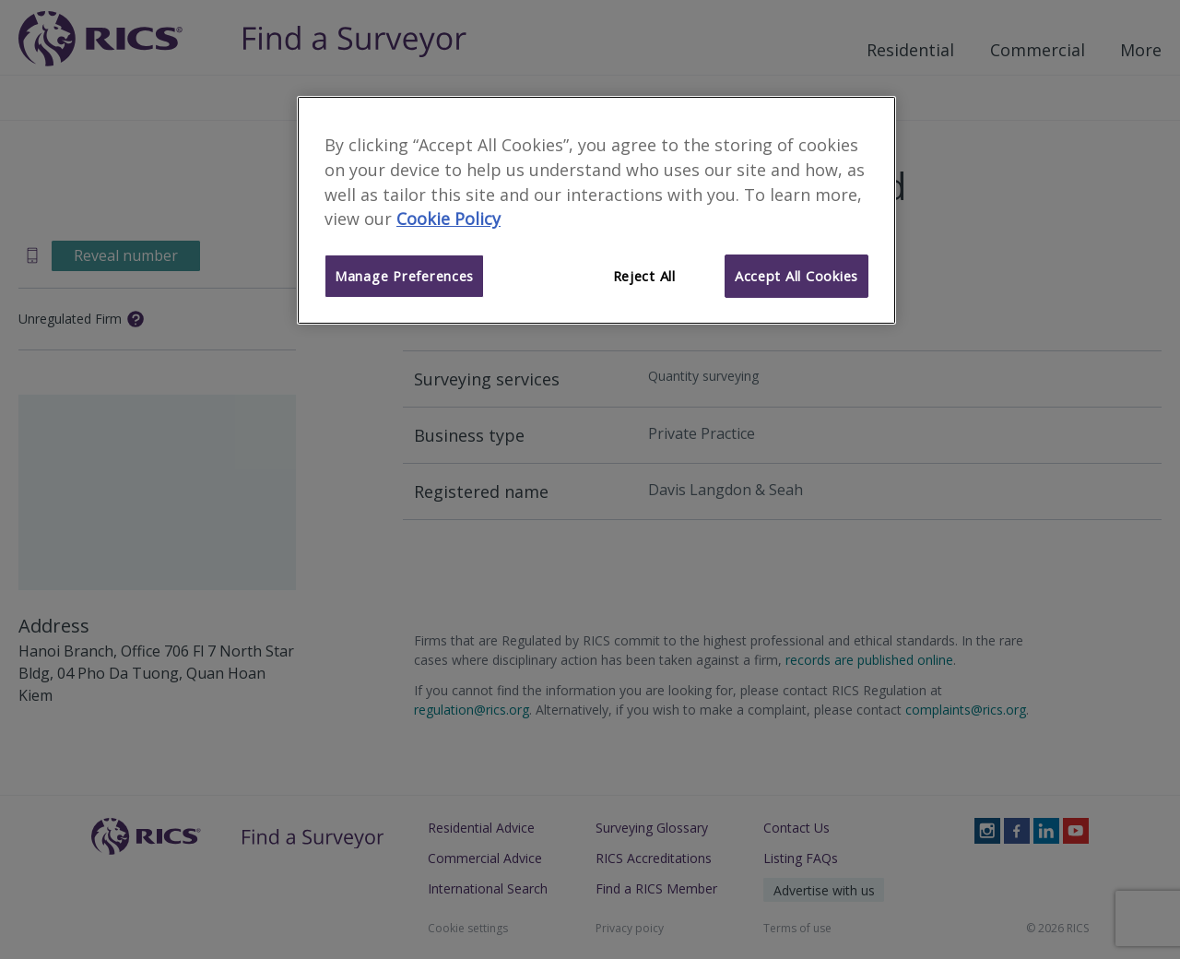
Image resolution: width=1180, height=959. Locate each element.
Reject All (644, 275)
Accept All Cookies (796, 275)
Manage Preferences (404, 275)
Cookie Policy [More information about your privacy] (448, 218)
